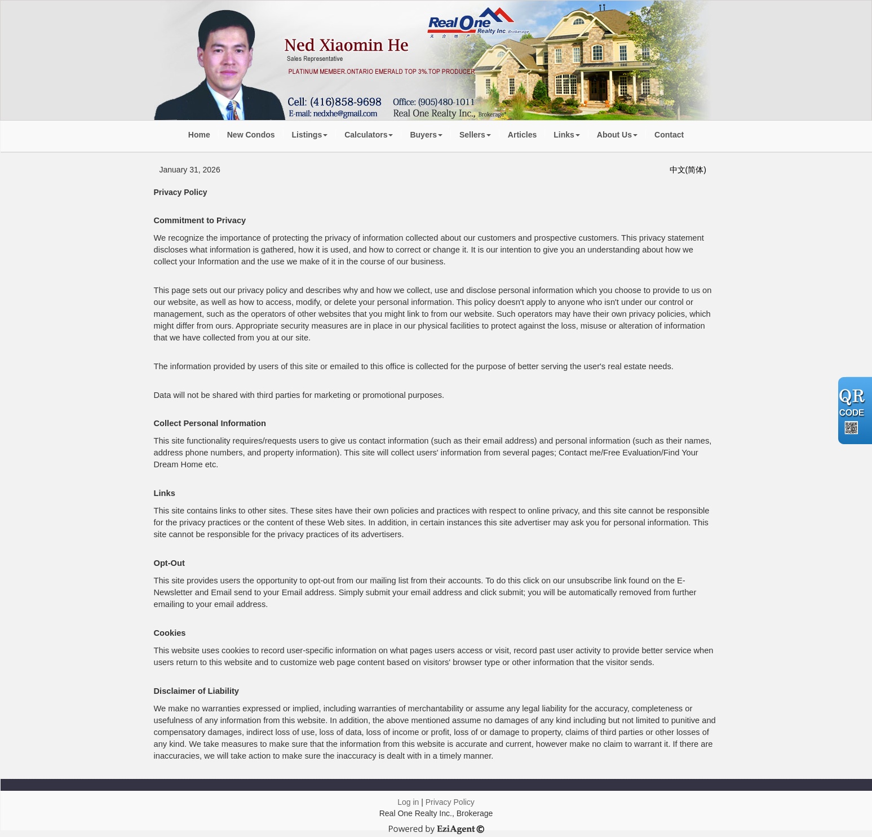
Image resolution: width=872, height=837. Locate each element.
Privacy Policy (450, 802)
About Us (617, 134)
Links (567, 134)
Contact (669, 134)
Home (199, 134)
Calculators (368, 134)
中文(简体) (688, 169)
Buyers (426, 134)
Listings (310, 134)
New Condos (251, 134)
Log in (408, 802)
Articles (522, 134)
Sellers (475, 134)
